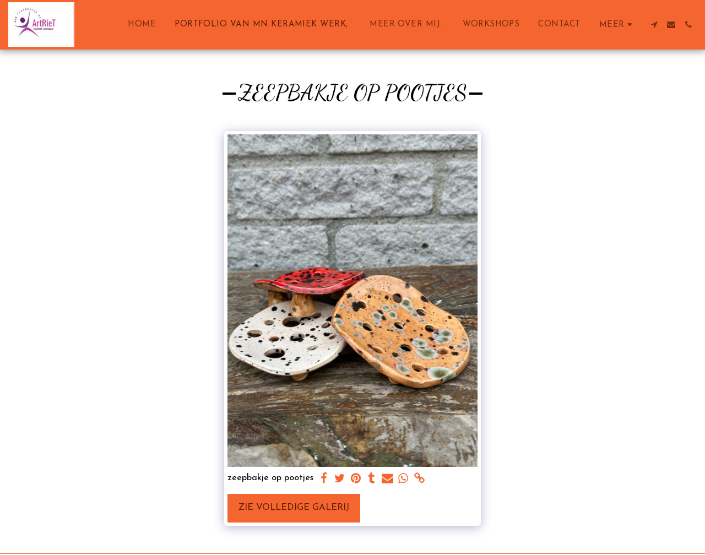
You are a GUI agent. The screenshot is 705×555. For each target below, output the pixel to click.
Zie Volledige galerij (293, 507)
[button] (654, 24)
